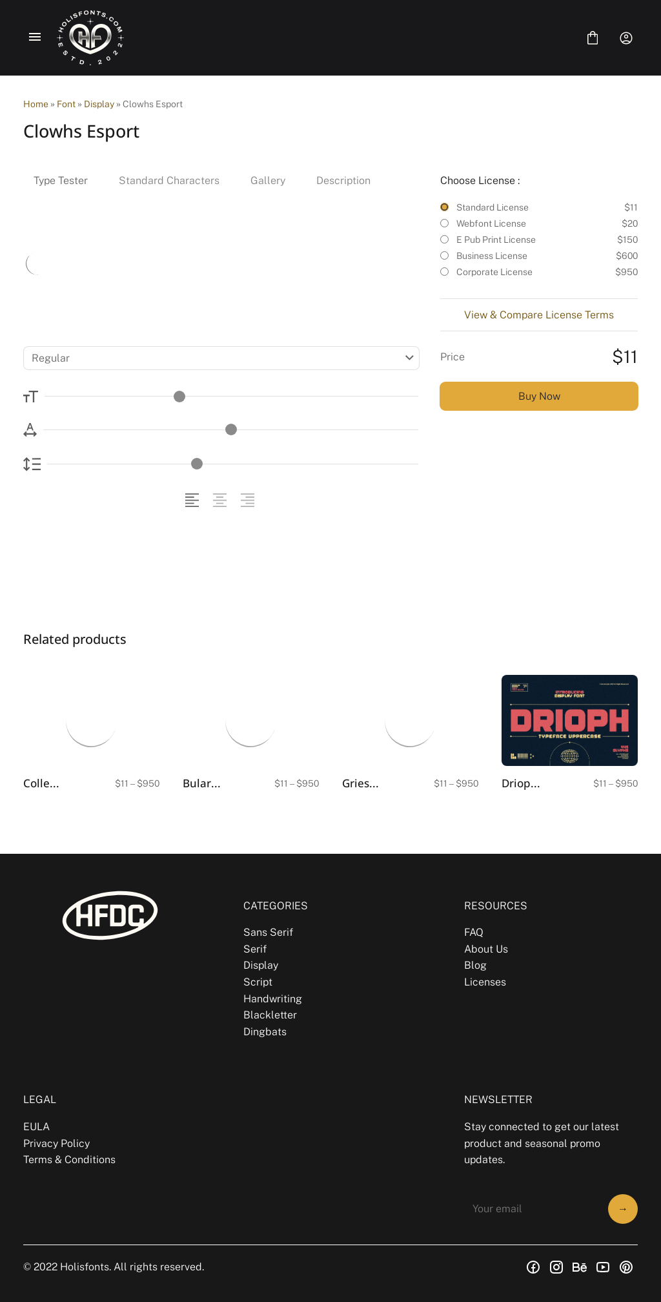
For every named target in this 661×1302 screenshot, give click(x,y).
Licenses (485, 982)
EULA (36, 1127)
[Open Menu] (34, 38)
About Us (486, 949)
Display (99, 104)
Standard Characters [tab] (169, 180)
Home (35, 104)
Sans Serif (268, 932)
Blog (475, 965)
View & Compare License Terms (539, 315)
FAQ (473, 932)
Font (66, 104)
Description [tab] (343, 180)
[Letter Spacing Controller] (230, 429)
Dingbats (265, 1032)
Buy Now (539, 396)
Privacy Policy (56, 1143)
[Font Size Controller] (231, 396)
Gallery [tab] (267, 180)
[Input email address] (532, 1209)
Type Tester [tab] (61, 180)
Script (257, 982)
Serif (255, 949)
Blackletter (270, 1015)
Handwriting (272, 999)
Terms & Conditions (69, 1159)
